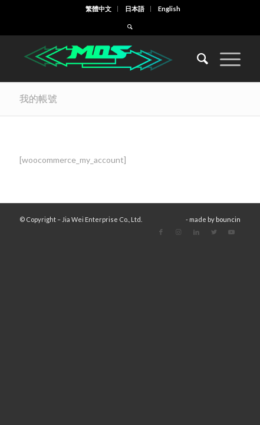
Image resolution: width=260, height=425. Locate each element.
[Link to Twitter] (214, 232)
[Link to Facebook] (161, 232)
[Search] (196, 58)
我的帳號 (38, 98)
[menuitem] (99, 9)
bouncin (228, 219)
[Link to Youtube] (232, 232)
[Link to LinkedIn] (196, 232)
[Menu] (224, 58)
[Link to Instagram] (178, 232)
